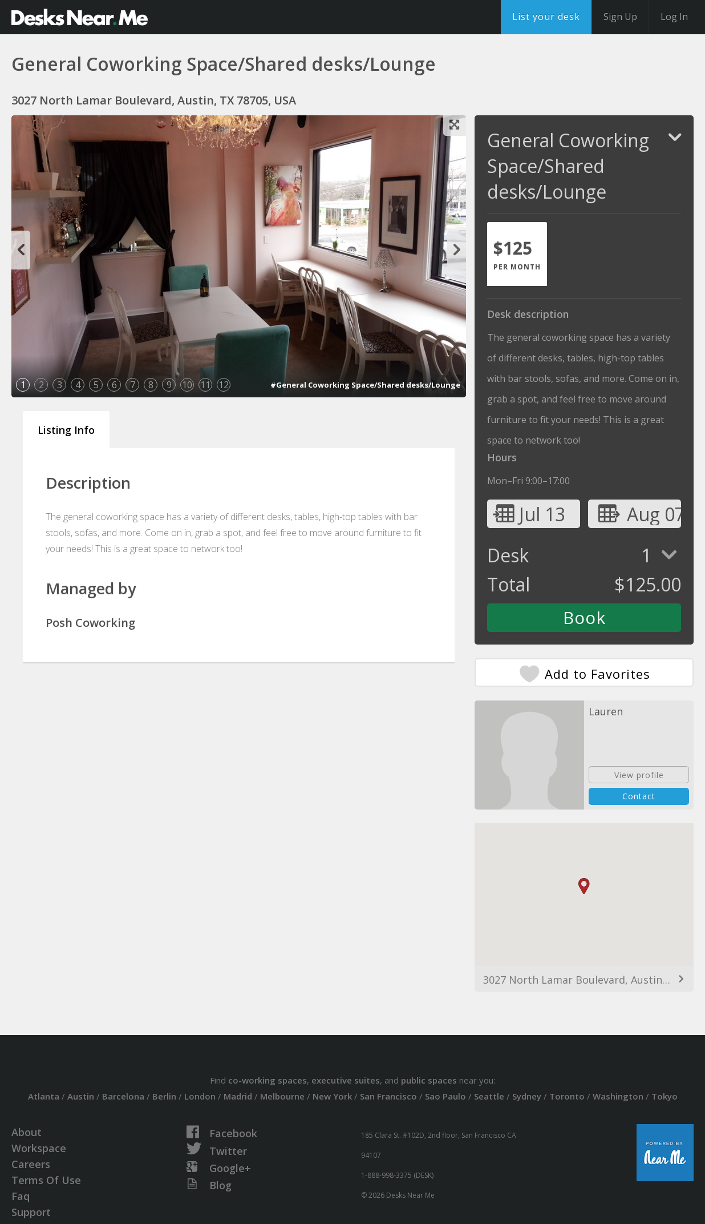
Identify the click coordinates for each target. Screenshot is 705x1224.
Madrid (238, 1096)
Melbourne (282, 1096)
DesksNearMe (79, 17)
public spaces (429, 1080)
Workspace (38, 1148)
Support (31, 1212)
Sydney (526, 1096)
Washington (618, 1096)
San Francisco (388, 1096)
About (26, 1132)
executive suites (345, 1080)
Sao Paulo (445, 1096)
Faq (20, 1196)
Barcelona (123, 1096)
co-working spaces (267, 1080)
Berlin (164, 1096)
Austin (80, 1096)
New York (332, 1096)
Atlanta (43, 1096)
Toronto (567, 1096)
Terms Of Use (46, 1180)
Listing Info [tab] (66, 430)
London (200, 1096)
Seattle (489, 1096)
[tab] (517, 254)
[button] (584, 886)
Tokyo (664, 1096)
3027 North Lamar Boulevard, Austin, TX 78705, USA (584, 980)
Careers (30, 1164)
